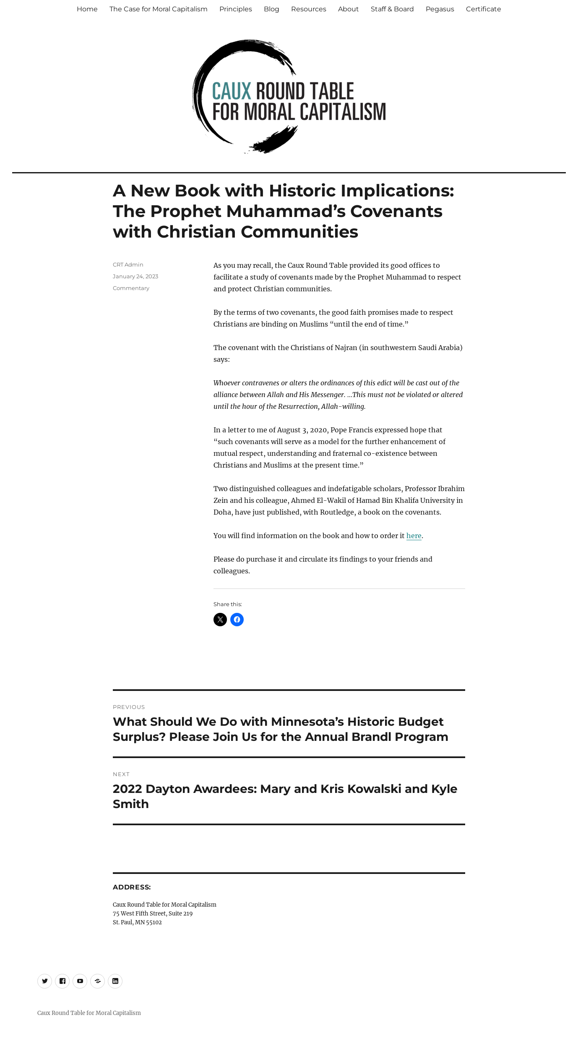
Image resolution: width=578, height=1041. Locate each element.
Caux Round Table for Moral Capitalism (89, 1013)
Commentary (131, 288)
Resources (308, 9)
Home (87, 9)
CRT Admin (128, 264)
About (348, 9)
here (414, 535)
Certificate (483, 9)
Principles (235, 9)
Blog (271, 9)
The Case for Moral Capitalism (158, 9)
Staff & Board (392, 9)
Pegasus (440, 9)
